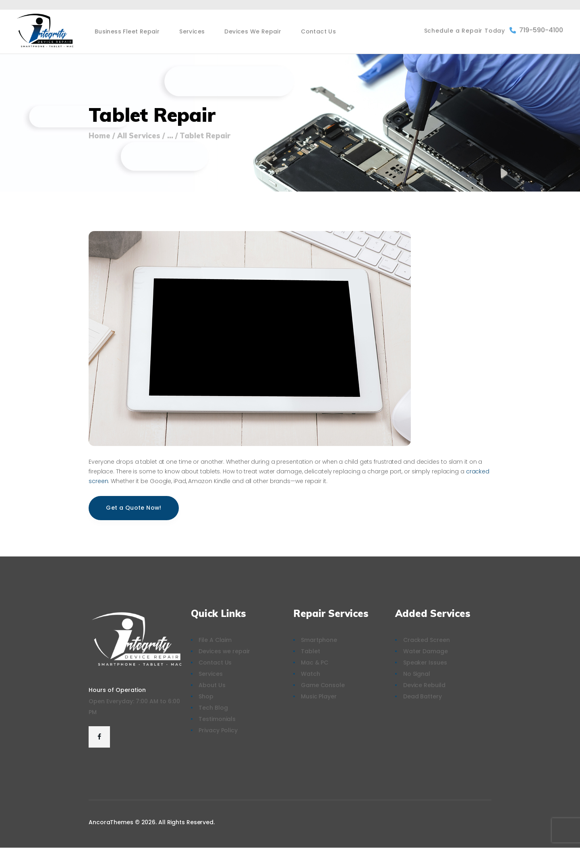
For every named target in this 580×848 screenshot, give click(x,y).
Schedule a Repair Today (464, 31)
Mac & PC (314, 662)
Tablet (310, 651)
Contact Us (215, 662)
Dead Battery (422, 696)
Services (210, 674)
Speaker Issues (425, 662)
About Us (212, 685)
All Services (138, 135)
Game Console (323, 685)
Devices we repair (224, 651)
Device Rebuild (424, 685)
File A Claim (215, 640)
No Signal (416, 674)
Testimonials (217, 719)
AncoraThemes (111, 822)
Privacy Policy (218, 730)
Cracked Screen (426, 640)
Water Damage (425, 651)
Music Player (319, 696)
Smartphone (319, 640)
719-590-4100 (536, 30)
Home (99, 135)
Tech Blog (213, 708)
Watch (310, 674)
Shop (206, 696)
